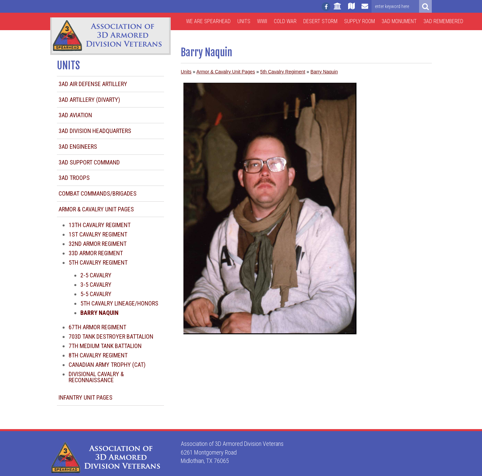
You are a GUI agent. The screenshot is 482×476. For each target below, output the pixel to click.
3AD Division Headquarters (95, 130)
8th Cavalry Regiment (98, 355)
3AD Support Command (89, 162)
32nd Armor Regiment (98, 243)
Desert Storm (320, 21)
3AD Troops (74, 177)
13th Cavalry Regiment (100, 224)
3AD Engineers (78, 146)
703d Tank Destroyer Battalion (111, 336)
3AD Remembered (443, 21)
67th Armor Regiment (97, 327)
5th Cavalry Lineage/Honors (119, 303)
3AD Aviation (75, 115)
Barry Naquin (324, 71)
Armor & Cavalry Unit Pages (96, 209)
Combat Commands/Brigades (98, 193)
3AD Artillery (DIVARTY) (89, 99)
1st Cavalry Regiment (98, 234)
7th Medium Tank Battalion (105, 345)
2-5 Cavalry (95, 275)
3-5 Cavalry (95, 284)
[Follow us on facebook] (326, 7)
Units (243, 21)
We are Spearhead (208, 21)
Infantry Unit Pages (85, 397)
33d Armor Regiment (96, 253)
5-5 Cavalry (95, 293)
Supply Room (359, 21)
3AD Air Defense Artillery (93, 83)
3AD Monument (399, 21)
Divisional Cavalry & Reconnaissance (96, 377)
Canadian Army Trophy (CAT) (107, 364)
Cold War (285, 21)
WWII (262, 21)
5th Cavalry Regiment (98, 262)
